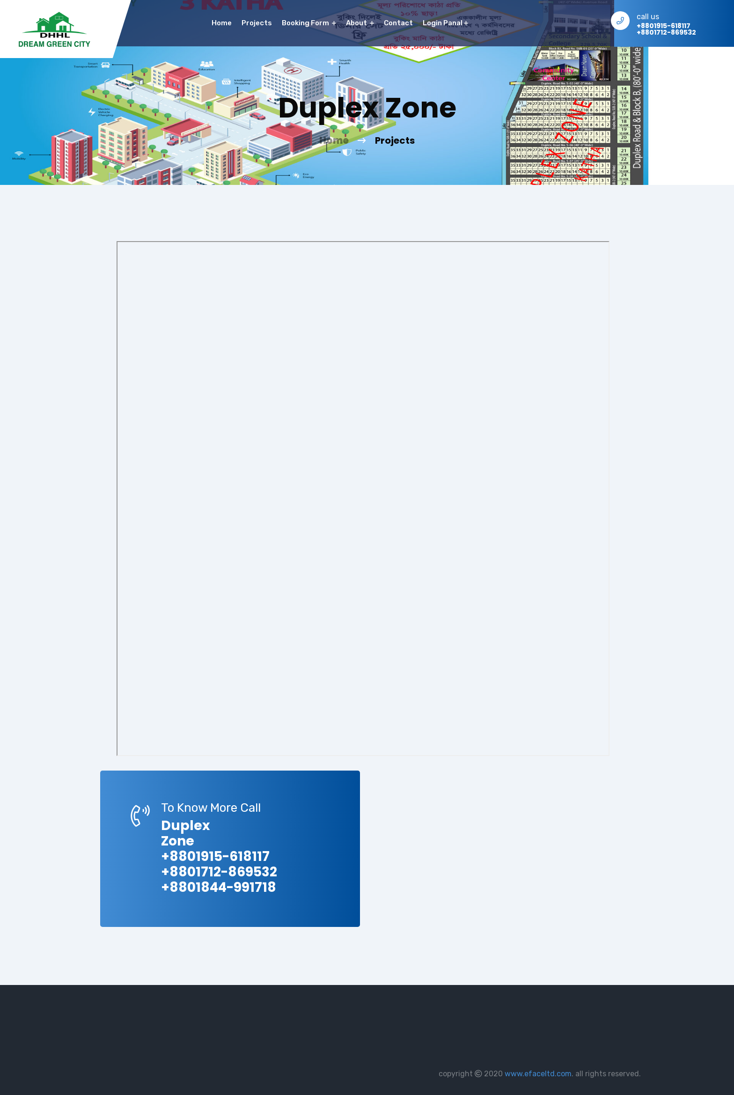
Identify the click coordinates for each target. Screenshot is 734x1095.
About (360, 23)
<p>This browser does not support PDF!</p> (363, 498)
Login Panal (445, 23)
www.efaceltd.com (538, 1073)
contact (398, 23)
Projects (257, 23)
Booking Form (309, 23)
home (222, 23)
